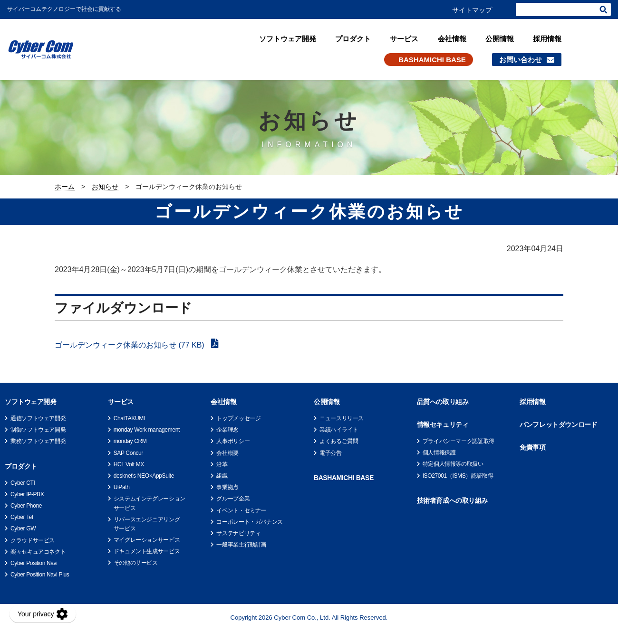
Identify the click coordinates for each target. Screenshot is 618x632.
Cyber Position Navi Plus (39, 574)
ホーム (65, 186)
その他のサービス (136, 562)
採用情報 (547, 39)
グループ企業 (233, 498)
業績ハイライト (338, 429)
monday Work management (147, 429)
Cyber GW (23, 528)
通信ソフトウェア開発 (38, 418)
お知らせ (105, 186)
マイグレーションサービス (147, 540)
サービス (404, 39)
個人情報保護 (439, 452)
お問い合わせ (520, 60)
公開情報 (499, 39)
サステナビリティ (238, 533)
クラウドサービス (32, 540)
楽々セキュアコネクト (38, 551)
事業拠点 (227, 487)
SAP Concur (128, 453)
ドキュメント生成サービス (147, 551)
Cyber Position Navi (34, 563)
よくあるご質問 (338, 441)
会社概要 (227, 453)
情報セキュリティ (443, 424)
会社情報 (452, 39)
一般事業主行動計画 (241, 544)
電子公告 (330, 453)
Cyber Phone (26, 505)
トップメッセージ (238, 418)
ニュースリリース (341, 418)
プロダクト (353, 39)
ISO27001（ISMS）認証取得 (458, 475)
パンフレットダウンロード (558, 424)
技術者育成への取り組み (452, 500)
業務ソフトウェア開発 (38, 441)
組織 (221, 475)
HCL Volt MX (129, 464)
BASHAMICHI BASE (432, 60)
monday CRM (130, 441)
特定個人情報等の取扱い (453, 464)
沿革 (221, 464)
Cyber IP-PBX (27, 494)
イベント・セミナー (241, 510)
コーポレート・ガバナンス (249, 522)
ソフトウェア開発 (287, 39)
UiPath (122, 487)
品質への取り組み (443, 402)
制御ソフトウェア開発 (38, 429)
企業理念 (227, 429)
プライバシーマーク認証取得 (458, 441)
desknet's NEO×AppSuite (144, 475)
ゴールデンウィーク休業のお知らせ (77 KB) (130, 345)
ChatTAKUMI (129, 418)
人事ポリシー (233, 441)
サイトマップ (472, 10)
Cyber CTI (22, 483)
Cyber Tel (21, 517)
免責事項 (532, 447)
